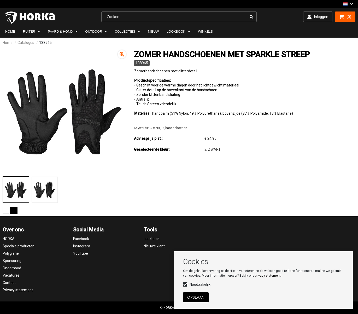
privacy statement (268, 275)
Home (8, 42)
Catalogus (25, 42)
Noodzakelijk (200, 284)
